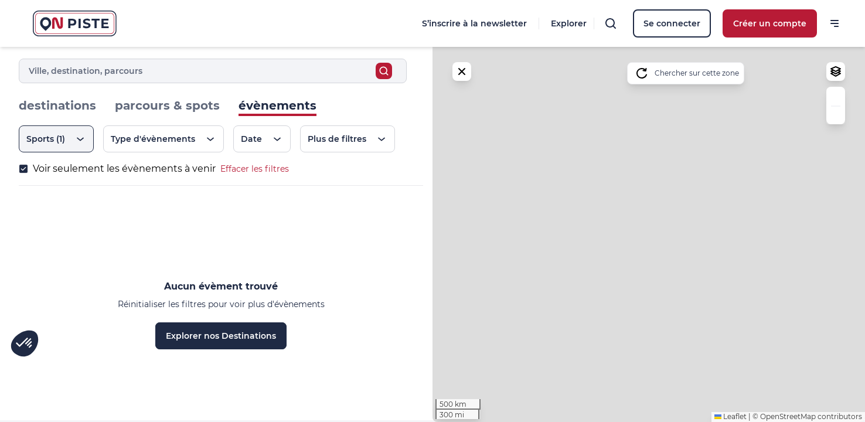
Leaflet (730, 416)
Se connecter (671, 23)
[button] (835, 96)
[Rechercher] (611, 23)
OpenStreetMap (788, 416)
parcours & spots (167, 105)
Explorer (569, 23)
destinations (57, 105)
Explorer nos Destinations (221, 336)
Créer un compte (769, 23)
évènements (277, 105)
